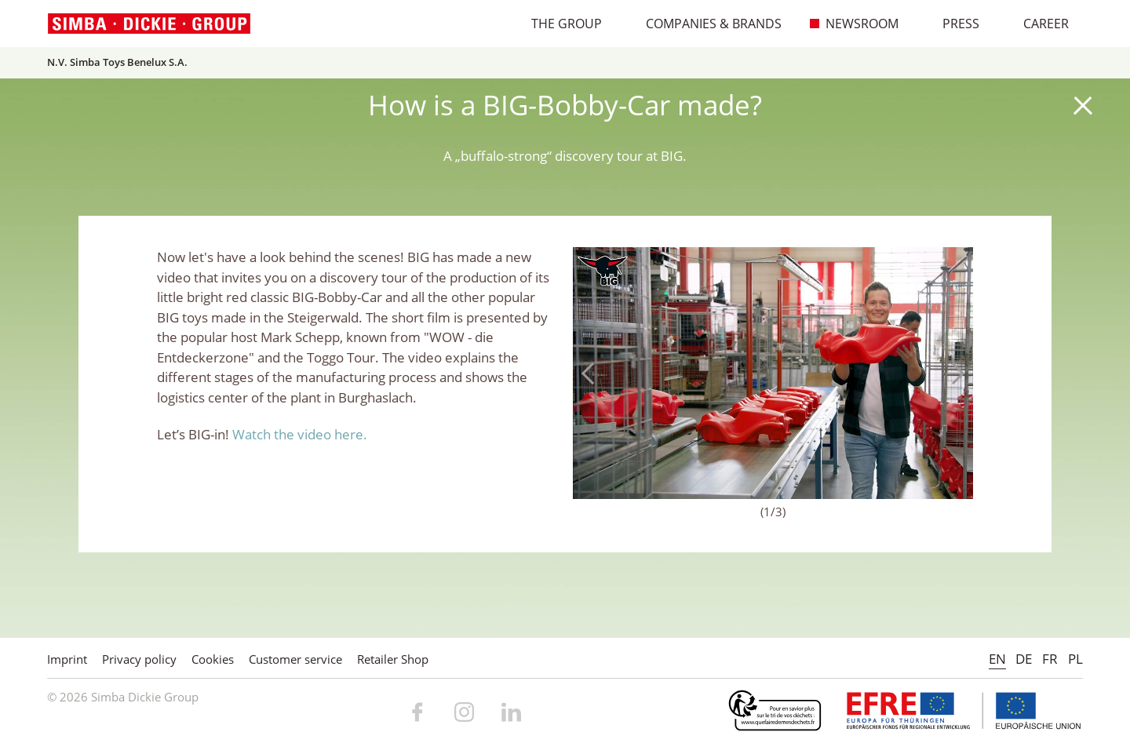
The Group (558, 23)
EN (997, 659)
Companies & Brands (705, 23)
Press (952, 23)
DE (1023, 659)
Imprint (67, 659)
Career (1038, 23)
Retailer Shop (392, 659)
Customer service (295, 659)
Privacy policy (139, 659)
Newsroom (854, 23)
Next (953, 373)
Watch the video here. (299, 434)
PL (1075, 659)
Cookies (212, 659)
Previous (592, 373)
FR (1050, 659)
